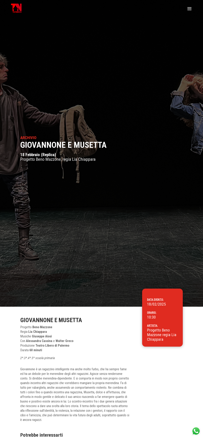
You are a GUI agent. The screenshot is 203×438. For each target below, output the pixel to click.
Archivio (28, 137)
